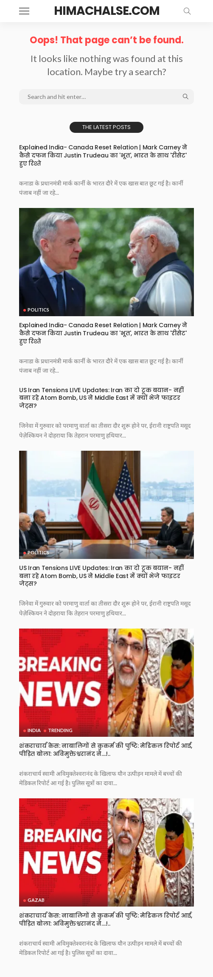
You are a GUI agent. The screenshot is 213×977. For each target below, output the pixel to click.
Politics (38, 309)
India (34, 730)
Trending (60, 730)
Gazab (36, 900)
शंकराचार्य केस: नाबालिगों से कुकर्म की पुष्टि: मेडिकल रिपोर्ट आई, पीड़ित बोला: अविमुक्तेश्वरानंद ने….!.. (105, 749)
